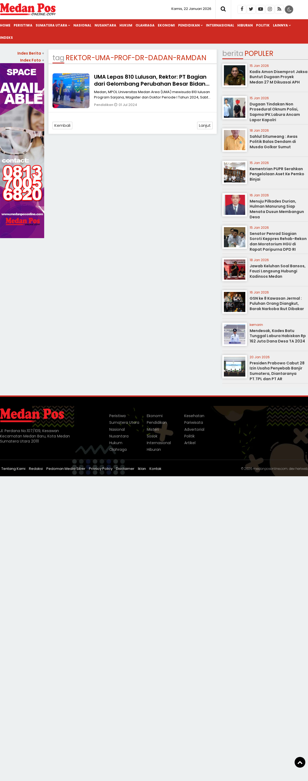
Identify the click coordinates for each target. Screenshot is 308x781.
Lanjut (205, 125)
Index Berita (30, 53)
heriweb (301, 468)
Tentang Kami (13, 468)
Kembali (62, 125)
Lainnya (280, 25)
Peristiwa (23, 25)
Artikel (190, 442)
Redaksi (36, 468)
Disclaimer (125, 468)
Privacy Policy (100, 468)
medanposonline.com (270, 468)
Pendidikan (189, 25)
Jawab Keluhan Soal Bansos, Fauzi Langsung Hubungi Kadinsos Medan (278, 271)
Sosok (152, 436)
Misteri (153, 429)
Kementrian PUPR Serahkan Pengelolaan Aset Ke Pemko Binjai (277, 174)
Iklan (142, 468)
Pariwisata (193, 422)
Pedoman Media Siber (65, 468)
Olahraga (145, 25)
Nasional (82, 25)
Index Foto (32, 60)
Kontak (155, 468)
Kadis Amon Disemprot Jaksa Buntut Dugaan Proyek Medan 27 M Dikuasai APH (278, 77)
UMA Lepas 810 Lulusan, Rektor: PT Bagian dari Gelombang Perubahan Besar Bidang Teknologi (151, 83)
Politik (263, 25)
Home (5, 25)
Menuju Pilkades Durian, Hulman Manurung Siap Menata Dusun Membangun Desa (277, 209)
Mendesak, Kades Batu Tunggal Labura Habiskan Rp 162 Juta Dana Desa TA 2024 (278, 336)
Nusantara (105, 25)
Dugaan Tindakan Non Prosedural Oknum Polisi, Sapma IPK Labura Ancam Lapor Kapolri (275, 112)
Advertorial (194, 429)
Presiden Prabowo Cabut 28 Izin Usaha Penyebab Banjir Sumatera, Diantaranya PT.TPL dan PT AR (277, 371)
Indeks (6, 37)
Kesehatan (194, 415)
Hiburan (245, 25)
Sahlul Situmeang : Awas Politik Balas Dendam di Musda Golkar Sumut (274, 142)
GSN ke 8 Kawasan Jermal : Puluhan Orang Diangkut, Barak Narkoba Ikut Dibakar (277, 303)
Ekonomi (166, 25)
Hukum (125, 25)
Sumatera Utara (51, 25)
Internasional (220, 25)
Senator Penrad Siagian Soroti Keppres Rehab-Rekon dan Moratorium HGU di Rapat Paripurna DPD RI (278, 241)
